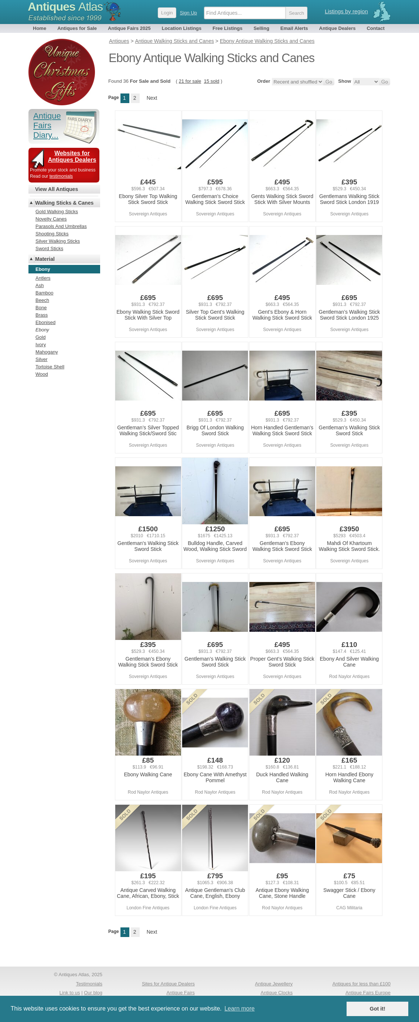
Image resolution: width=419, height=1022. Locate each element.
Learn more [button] (239, 1008)
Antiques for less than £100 (361, 984)
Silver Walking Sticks (57, 241)
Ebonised (45, 322)
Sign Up (188, 13)
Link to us (69, 992)
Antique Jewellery (274, 984)
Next (152, 98)
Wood (41, 374)
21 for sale (190, 81)
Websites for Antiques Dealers (72, 156)
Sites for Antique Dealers (168, 984)
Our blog (93, 992)
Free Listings (227, 28)
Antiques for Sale (77, 28)
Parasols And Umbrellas (61, 226)
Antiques (65, 6)
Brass (41, 315)
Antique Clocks (276, 992)
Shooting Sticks (52, 233)
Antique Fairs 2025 (129, 28)
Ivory (40, 344)
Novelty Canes (51, 219)
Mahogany (46, 352)
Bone (41, 307)
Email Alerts (294, 28)
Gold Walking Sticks (56, 211)
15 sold (211, 81)
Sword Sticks (49, 248)
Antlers (42, 278)
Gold (40, 337)
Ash (39, 285)
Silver (41, 359)
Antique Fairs (180, 992)
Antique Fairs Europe (368, 992)
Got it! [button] (377, 1009)
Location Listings (182, 28)
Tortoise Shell (49, 366)
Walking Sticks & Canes (64, 203)
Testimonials (89, 984)
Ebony (42, 330)
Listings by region (346, 11)
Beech (42, 300)
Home (39, 28)
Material (45, 259)
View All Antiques (56, 189)
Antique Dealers (337, 28)
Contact (375, 28)
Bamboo (44, 293)
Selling (261, 28)
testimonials (61, 176)
